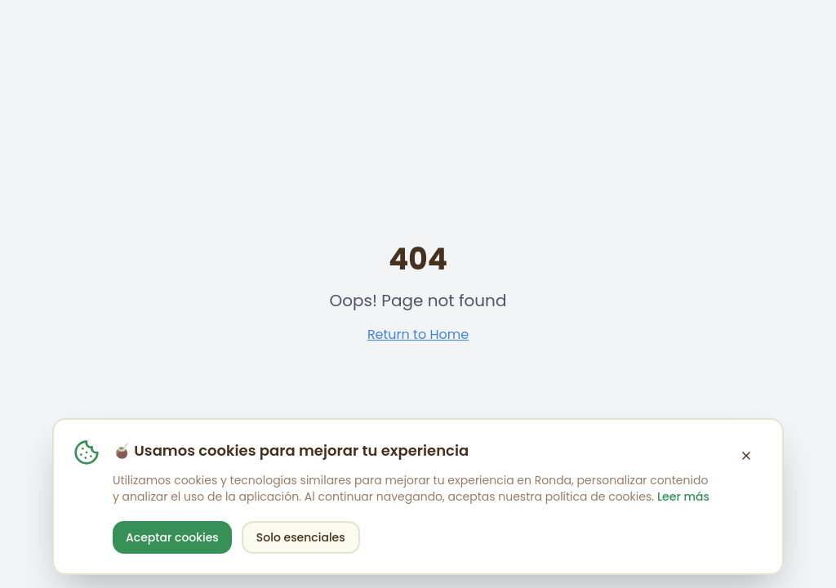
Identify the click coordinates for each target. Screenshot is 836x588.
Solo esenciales (300, 537)
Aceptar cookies (172, 537)
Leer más (683, 496)
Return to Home (418, 334)
